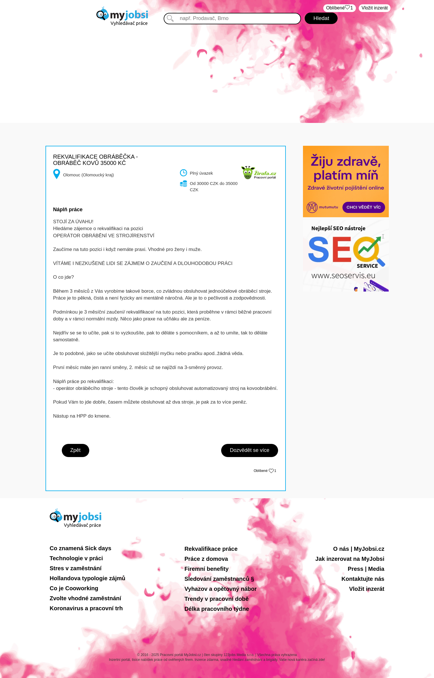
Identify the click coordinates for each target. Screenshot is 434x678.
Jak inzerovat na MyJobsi (349, 559)
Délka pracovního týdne (217, 609)
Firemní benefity (207, 569)
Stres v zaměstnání (76, 568)
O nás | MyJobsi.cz (359, 549)
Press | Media (366, 569)
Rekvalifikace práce (211, 549)
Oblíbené (339, 8)
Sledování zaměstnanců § (219, 579)
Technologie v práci (76, 558)
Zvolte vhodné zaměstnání (85, 598)
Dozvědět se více (249, 450)
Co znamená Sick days (81, 548)
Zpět (75, 450)
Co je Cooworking (74, 588)
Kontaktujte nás (362, 579)
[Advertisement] (217, 69)
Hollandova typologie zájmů (87, 578)
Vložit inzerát (375, 7)
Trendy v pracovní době (217, 599)
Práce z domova (206, 559)
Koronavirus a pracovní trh (86, 608)
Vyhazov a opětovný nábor (221, 589)
